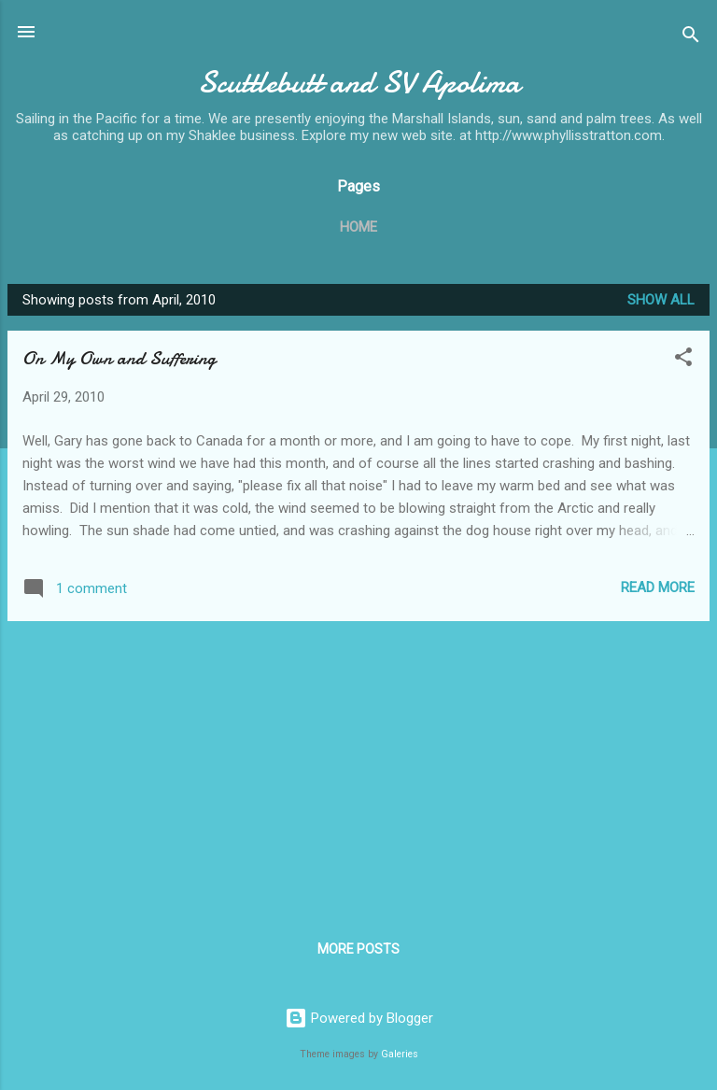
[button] (683, 360)
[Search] (691, 37)
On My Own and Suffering (119, 358)
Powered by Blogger (359, 1018)
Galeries (399, 1054)
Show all (661, 299)
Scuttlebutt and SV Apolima (359, 83)
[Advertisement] (358, 767)
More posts (358, 948)
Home (358, 227)
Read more (658, 587)
